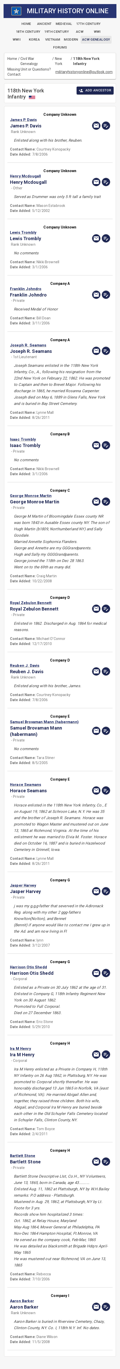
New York (59, 61)
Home (12, 59)
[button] (45, 120)
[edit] (106, 126)
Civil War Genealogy (29, 61)
